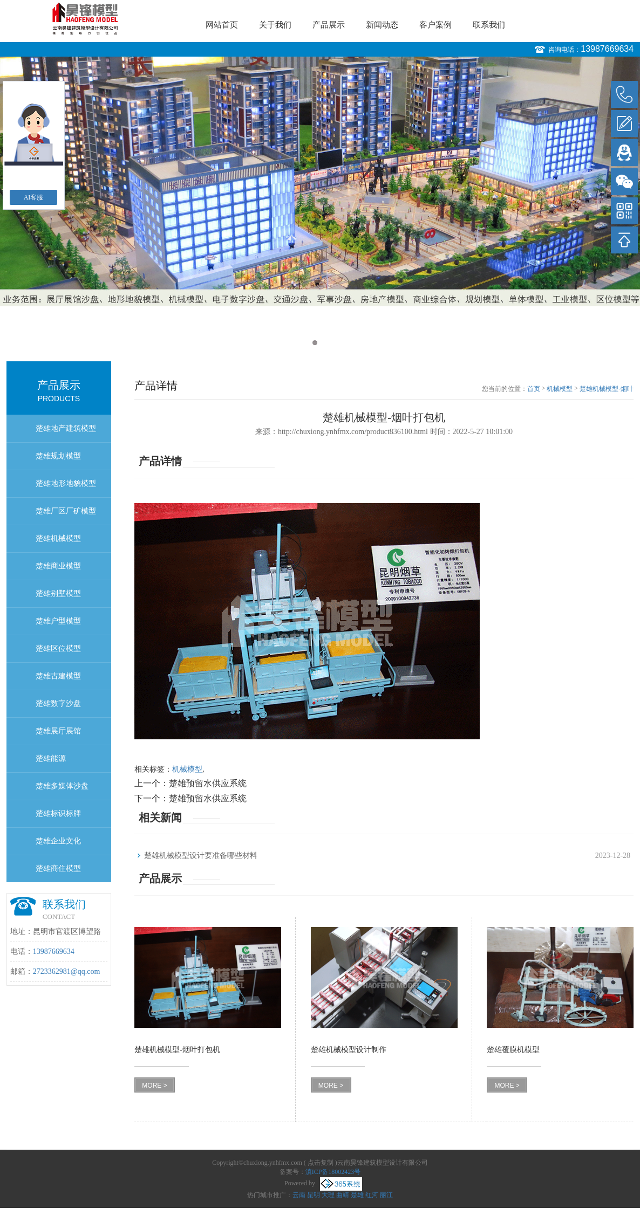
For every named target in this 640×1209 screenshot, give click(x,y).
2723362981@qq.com (66, 971)
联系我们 (489, 24)
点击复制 (320, 1162)
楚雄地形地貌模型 (66, 483)
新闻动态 (382, 24)
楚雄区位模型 (58, 648)
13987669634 (607, 48)
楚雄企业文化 (58, 841)
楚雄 (357, 1195)
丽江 (386, 1195)
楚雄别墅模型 (58, 593)
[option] (320, 181)
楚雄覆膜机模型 (513, 1050)
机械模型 (560, 389)
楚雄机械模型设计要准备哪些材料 (200, 855)
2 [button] (325, 342)
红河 (371, 1195)
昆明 (313, 1195)
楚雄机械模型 (58, 538)
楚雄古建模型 (58, 676)
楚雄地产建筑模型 (66, 428)
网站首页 (222, 24)
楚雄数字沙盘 (58, 703)
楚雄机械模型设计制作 (348, 1050)
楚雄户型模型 (58, 621)
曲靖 (342, 1195)
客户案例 (435, 24)
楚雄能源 (51, 758)
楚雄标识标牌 (58, 813)
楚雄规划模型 (58, 456)
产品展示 (328, 24)
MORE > (154, 1085)
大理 (328, 1195)
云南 (298, 1195)
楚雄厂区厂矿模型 (66, 511)
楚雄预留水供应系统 (208, 783)
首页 (533, 389)
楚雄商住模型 (58, 868)
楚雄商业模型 (58, 566)
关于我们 (275, 24)
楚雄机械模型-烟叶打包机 (607, 389)
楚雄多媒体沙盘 (62, 786)
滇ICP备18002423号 (333, 1172)
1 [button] (314, 342)
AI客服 (34, 197)
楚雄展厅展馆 (58, 731)
